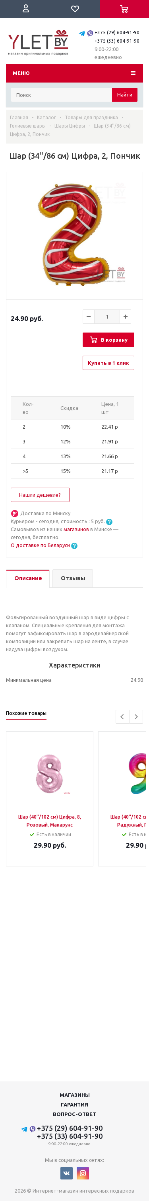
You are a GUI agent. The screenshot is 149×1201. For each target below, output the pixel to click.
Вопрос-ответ (74, 1114)
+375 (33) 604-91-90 (117, 40)
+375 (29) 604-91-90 (117, 32)
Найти (124, 94)
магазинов (77, 529)
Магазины (75, 1095)
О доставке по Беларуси (40, 545)
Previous (122, 716)
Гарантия (74, 1104)
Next (136, 716)
